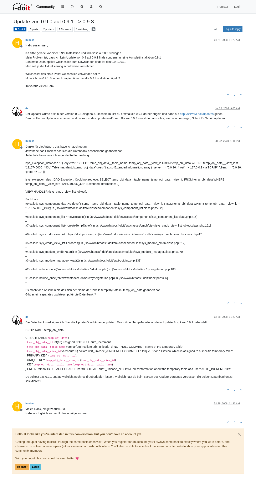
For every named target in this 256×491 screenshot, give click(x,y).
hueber (29, 40)
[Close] (239, 434)
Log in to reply (233, 29)
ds (26, 108)
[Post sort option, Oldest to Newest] (216, 29)
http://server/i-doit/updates (197, 114)
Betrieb (20, 29)
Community (45, 7)
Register (22, 466)
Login (35, 466)
